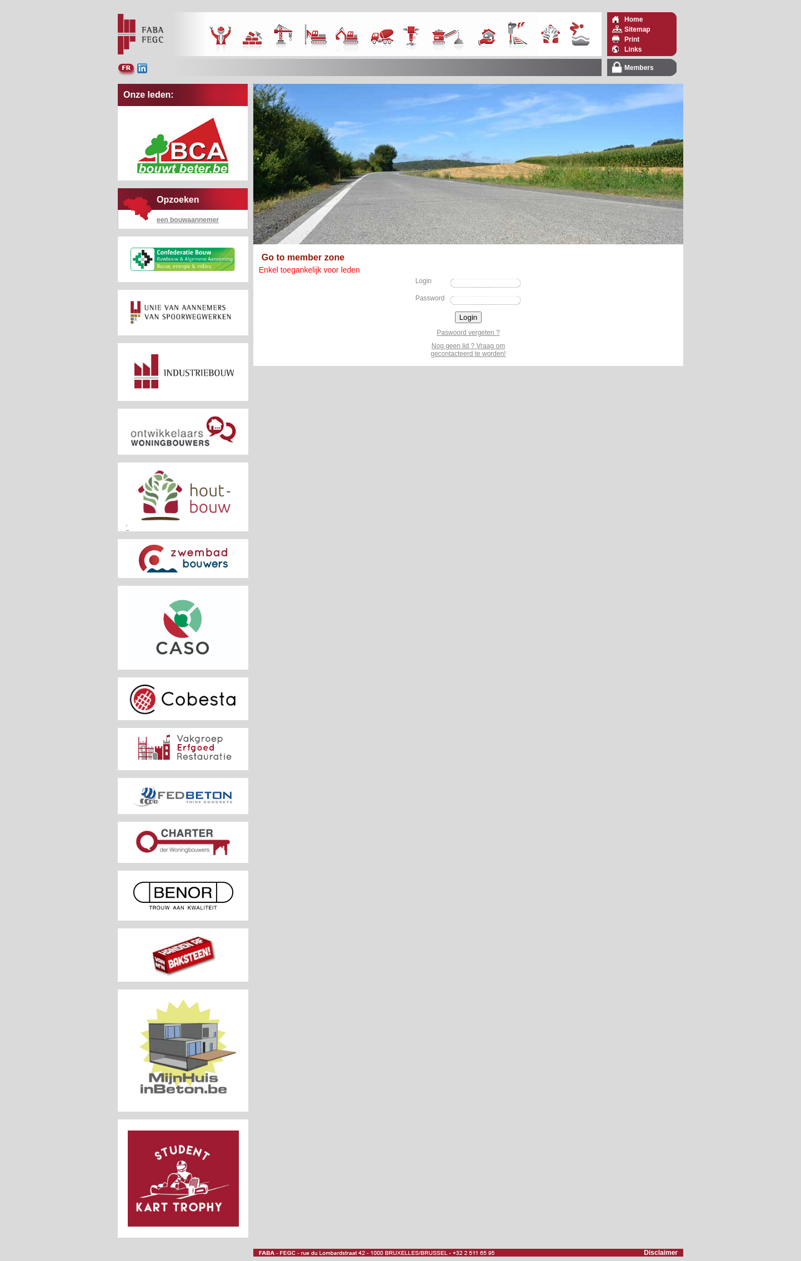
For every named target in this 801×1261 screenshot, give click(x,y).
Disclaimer (661, 1253)
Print (631, 39)
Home (633, 19)
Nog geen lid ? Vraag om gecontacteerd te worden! (467, 350)
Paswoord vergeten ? (468, 332)
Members (639, 68)
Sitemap (637, 29)
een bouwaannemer (188, 220)
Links (633, 49)
